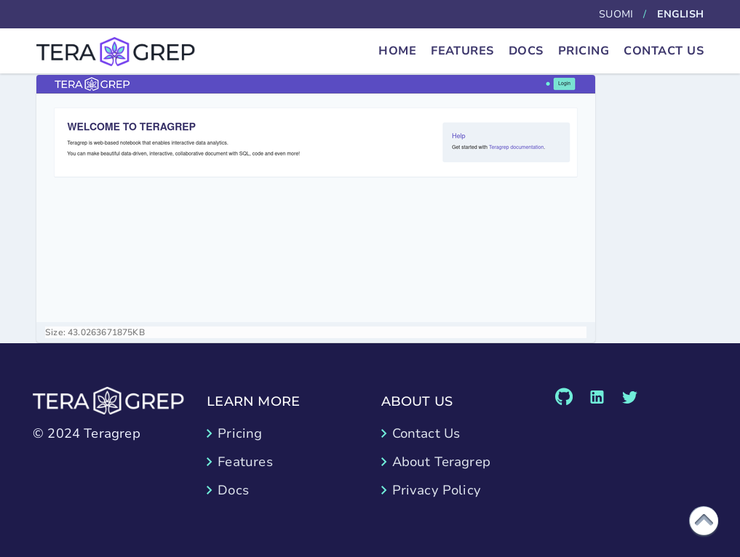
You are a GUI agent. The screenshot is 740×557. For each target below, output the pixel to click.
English (680, 14)
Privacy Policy (437, 490)
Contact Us (664, 51)
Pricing (583, 51)
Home (397, 51)
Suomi (616, 14)
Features (462, 51)
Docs (526, 51)
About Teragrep (441, 461)
